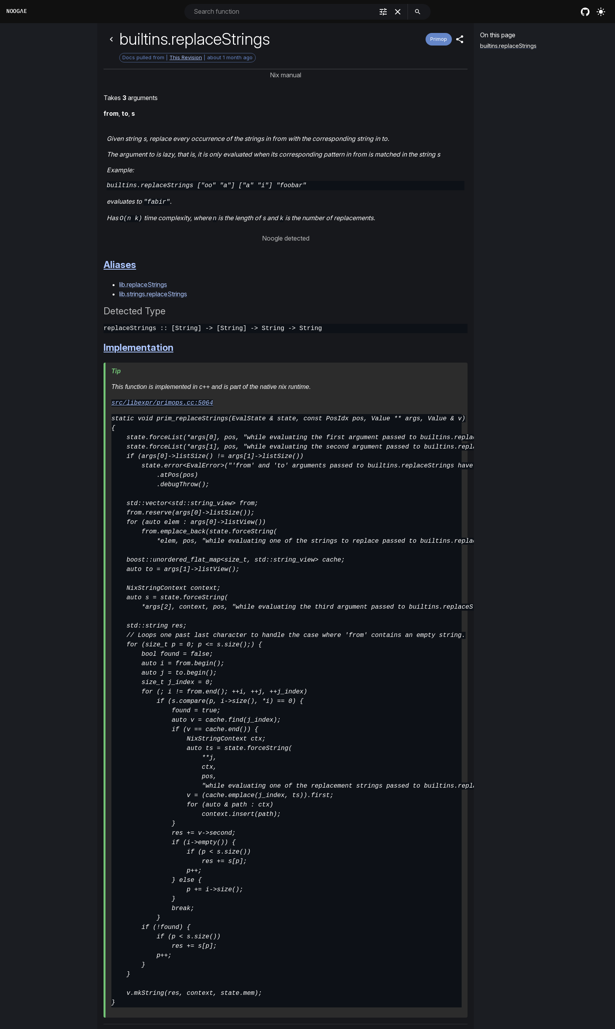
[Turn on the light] (601, 12)
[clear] (397, 11)
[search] (417, 11)
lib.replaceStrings (143, 283)
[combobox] (283, 11)
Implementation (138, 346)
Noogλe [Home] (16, 11)
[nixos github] (585, 12)
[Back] (111, 39)
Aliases (120, 263)
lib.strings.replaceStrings (153, 292)
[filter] (383, 12)
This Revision (185, 57)
